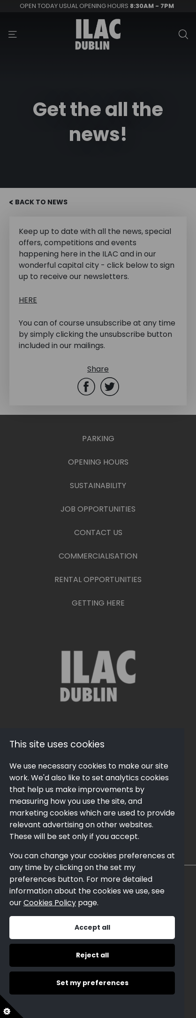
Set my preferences (92, 982)
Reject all (92, 955)
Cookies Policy (49, 902)
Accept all (92, 927)
